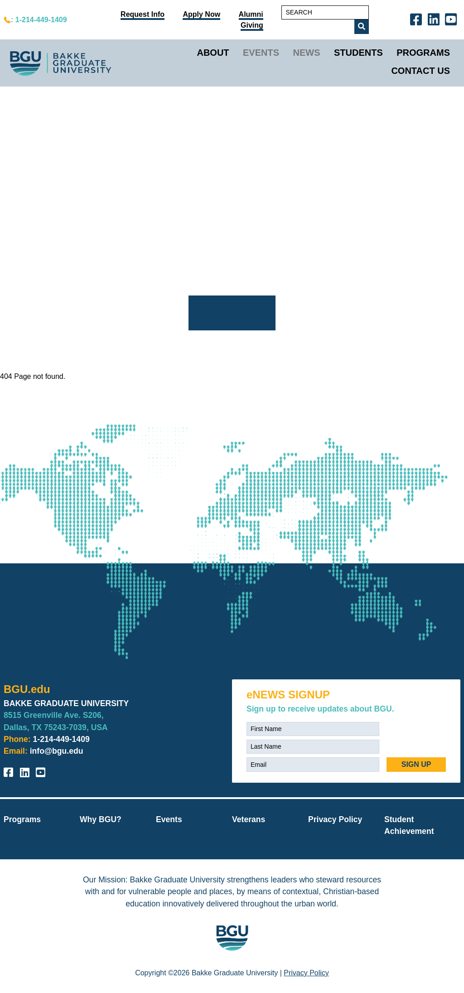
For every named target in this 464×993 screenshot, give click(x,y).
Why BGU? (100, 819)
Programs (423, 53)
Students (358, 53)
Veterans (248, 819)
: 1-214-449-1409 (39, 20)
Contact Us (420, 71)
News (306, 53)
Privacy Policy (335, 819)
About (213, 53)
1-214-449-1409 (61, 739)
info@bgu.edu (56, 751)
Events (261, 53)
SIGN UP (416, 764)
